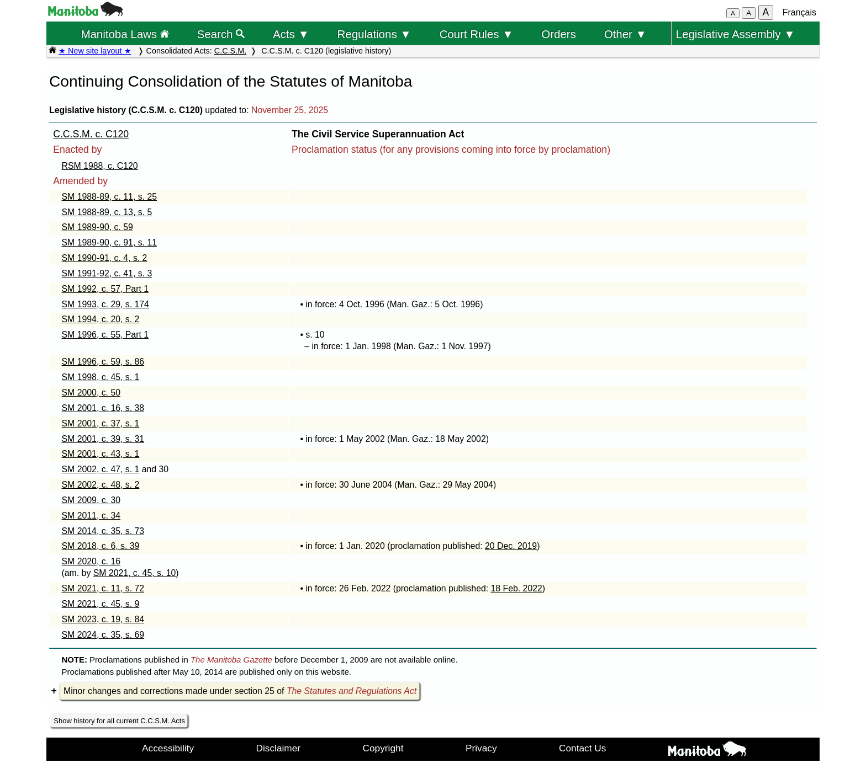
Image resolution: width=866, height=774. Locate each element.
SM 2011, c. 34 (91, 515)
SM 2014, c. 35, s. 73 (103, 531)
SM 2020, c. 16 (91, 561)
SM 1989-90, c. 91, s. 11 (109, 242)
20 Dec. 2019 (511, 546)
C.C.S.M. (230, 50)
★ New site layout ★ (95, 50)
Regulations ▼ (374, 34)
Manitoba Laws (124, 34)
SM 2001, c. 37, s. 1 (101, 423)
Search (221, 34)
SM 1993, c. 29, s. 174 (105, 304)
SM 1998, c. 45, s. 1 (101, 377)
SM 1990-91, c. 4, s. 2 (104, 258)
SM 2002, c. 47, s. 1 (101, 469)
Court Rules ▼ (476, 34)
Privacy (481, 748)
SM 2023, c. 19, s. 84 (103, 619)
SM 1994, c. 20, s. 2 (101, 319)
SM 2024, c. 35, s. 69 (103, 634)
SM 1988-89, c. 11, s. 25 (109, 196)
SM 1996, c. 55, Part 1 (105, 334)
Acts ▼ (291, 34)
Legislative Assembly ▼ (735, 34)
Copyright (383, 748)
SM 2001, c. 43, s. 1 (101, 453)
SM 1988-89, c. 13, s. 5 (107, 212)
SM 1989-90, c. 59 (97, 227)
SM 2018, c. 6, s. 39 (101, 546)
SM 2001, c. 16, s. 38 (103, 408)
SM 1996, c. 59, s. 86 (103, 361)
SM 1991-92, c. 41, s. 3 (107, 273)
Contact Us (582, 748)
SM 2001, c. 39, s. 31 (103, 439)
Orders (558, 34)
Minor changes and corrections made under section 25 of (240, 691)
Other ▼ (625, 34)
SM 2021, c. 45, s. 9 (101, 603)
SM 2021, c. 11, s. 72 (103, 588)
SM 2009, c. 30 (91, 500)
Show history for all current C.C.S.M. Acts (119, 721)
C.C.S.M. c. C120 (91, 134)
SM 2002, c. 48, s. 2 (101, 484)
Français (799, 12)
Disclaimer (278, 748)
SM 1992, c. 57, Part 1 (105, 288)
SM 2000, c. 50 (91, 392)
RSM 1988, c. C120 (100, 165)
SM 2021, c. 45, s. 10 (134, 573)
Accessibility (168, 748)
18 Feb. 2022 (516, 588)
